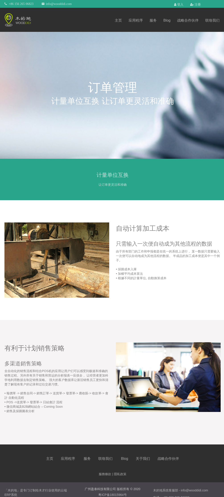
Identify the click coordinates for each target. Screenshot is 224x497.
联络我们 (212, 20)
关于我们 (143, 458)
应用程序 (136, 20)
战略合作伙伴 (188, 20)
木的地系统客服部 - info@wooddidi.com (180, 490)
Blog (167, 20)
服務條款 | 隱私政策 (112, 474)
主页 (118, 20)
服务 (153, 20)
